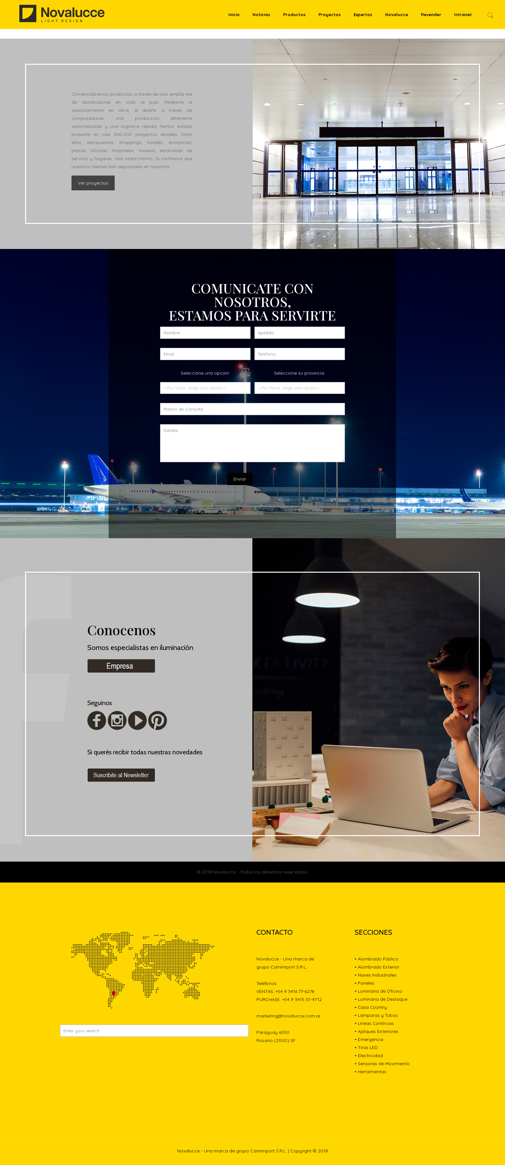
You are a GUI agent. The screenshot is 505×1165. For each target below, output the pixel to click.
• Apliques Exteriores (376, 1032)
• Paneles (365, 983)
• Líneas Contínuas (374, 1024)
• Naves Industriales (375, 975)
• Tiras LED (366, 1048)
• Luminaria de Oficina (378, 991)
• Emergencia (369, 1040)
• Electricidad (369, 1056)
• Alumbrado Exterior (377, 967)
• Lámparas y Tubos (376, 1015)
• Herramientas (371, 1072)
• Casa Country (371, 1007)
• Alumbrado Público (377, 959)
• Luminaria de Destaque (381, 999)
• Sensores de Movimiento (382, 1064)
